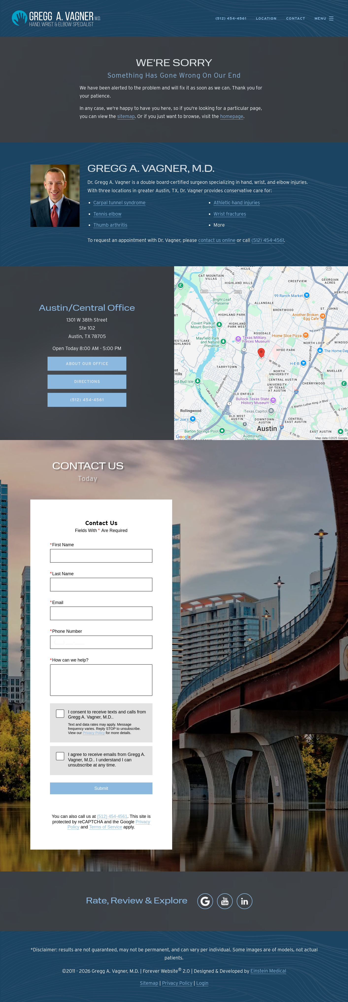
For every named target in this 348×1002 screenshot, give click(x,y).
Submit (101, 788)
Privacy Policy (94, 733)
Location (266, 18)
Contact (295, 18)
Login (202, 983)
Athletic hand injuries (237, 203)
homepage (231, 116)
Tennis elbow (107, 214)
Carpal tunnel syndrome (119, 203)
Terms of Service (105, 827)
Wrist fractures (230, 214)
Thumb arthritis (110, 225)
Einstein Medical (268, 971)
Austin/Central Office (87, 308)
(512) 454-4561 (267, 240)
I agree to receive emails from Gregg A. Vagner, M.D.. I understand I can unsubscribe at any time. (106, 760)
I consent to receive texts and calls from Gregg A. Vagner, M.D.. (107, 722)
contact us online (216, 240)
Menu (325, 18)
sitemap (126, 116)
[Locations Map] (261, 353)
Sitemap (149, 983)
